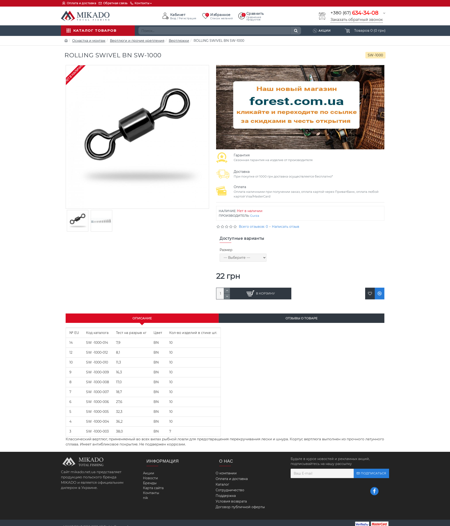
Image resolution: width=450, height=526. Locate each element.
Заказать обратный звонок (356, 19)
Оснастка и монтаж (88, 41)
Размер (226, 250)
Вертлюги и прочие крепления (137, 41)
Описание (142, 318)
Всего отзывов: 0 (253, 226)
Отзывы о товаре (301, 318)
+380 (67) (354, 13)
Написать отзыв (285, 226)
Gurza (254, 215)
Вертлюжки (179, 41)
